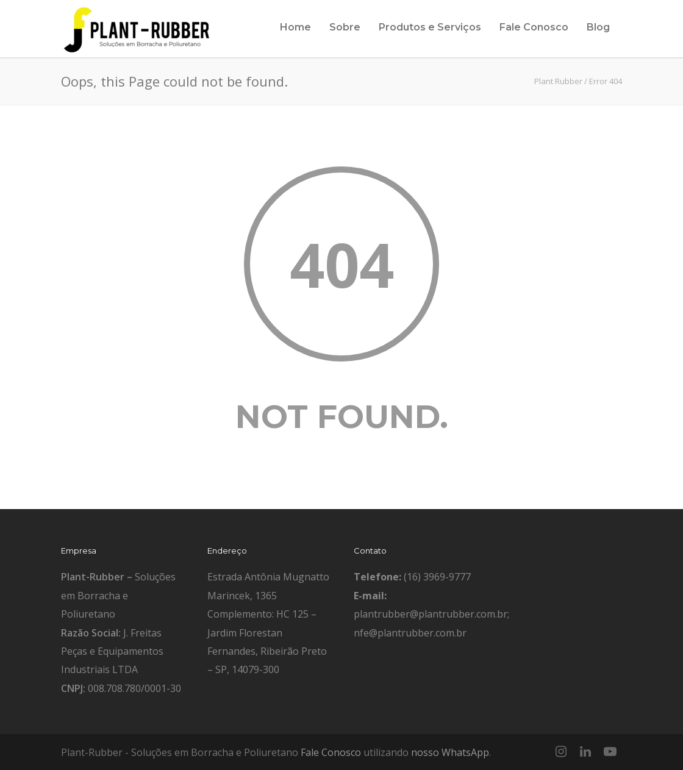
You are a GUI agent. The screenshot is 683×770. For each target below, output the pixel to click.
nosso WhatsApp (450, 752)
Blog (598, 27)
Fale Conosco (533, 27)
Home (295, 27)
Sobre (344, 27)
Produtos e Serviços (430, 27)
